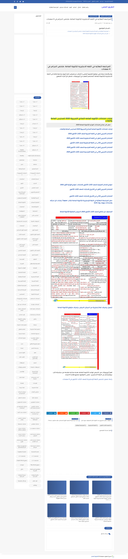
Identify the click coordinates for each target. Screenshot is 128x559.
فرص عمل (22, 357)
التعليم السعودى (21, 198)
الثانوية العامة (22, 202)
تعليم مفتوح (22, 329)
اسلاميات (21, 179)
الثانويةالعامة (35, 207)
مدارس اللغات (35, 392)
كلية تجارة (21, 377)
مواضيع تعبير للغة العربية (35, 470)
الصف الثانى (35, 244)
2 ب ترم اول (22, 115)
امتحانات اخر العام (35, 298)
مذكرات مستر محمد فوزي (22, 441)
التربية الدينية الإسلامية (22, 193)
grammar (21, 160)
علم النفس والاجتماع (35, 358)
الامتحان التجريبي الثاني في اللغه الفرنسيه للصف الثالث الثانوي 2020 (89, 152)
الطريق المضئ (107, 7)
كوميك (22, 383)
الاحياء (35, 183)
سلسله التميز (35, 348)
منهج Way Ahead (35, 465)
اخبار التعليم (35, 169)
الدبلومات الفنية (35, 221)
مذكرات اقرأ (35, 398)
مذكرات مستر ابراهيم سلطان (22, 429)
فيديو (35, 363)
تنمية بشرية (22, 333)
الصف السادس (22, 255)
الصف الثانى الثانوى (35, 250)
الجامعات (21, 207)
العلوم (35, 259)
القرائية (35, 268)
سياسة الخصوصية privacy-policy (74, 1)
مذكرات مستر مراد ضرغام (35, 447)
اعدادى (75, 7)
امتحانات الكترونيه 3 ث (22, 299)
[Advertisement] (79, 50)
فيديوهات (21, 363)
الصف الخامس (22, 250)
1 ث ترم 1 (35, 106)
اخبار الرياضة (22, 169)
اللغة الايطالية (22, 277)
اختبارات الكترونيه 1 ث (22, 174)
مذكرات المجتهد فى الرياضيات (22, 407)
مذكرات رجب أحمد (21, 412)
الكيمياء (35, 272)
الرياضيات (35, 225)
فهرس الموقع (95, 1)
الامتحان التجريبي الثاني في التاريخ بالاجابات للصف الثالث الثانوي (90, 196)
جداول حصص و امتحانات (35, 339)
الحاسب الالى (35, 215)
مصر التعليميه (35, 452)
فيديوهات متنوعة (35, 367)
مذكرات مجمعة (22, 424)
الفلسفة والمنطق (35, 263)
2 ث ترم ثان (35, 123)
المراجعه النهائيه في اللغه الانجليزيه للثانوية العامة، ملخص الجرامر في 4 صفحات (88, 31)
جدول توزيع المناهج (35, 344)
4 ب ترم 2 (35, 141)
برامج (35, 319)
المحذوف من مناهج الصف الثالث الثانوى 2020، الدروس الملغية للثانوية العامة (86, 212)
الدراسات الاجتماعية (22, 221)
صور (35, 352)
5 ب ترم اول (35, 145)
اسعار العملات (35, 179)
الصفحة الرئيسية (109, 1)
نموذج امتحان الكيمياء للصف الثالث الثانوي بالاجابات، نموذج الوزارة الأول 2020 (86, 185)
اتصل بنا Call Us (87, 1)
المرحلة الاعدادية (22, 290)
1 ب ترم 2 (22, 102)
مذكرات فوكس (35, 424)
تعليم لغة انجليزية (35, 329)
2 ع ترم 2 (35, 128)
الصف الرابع (35, 255)
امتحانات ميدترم (64, 7)
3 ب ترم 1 (22, 128)
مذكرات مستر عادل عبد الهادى (35, 441)
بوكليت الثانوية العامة (22, 320)
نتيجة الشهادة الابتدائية (22, 476)
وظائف (35, 485)
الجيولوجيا (22, 211)
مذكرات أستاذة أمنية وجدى (22, 393)
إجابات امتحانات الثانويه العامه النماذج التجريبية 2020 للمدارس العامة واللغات (86, 129)
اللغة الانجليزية (93, 16)
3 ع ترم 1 (35, 137)
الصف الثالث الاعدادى (35, 239)
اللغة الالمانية (22, 272)
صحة (22, 348)
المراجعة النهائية (53, 7)
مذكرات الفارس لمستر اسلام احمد (35, 407)
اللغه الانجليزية (35, 285)
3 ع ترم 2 (22, 132)
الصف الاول (35, 230)
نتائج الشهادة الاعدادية (35, 476)
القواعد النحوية (22, 268)
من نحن (101, 1)
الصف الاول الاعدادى (22, 230)
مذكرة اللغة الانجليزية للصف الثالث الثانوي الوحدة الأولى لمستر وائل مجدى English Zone (56, 496)
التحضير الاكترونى (35, 192)
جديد (22, 344)
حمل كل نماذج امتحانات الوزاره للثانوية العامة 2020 (96, 33)
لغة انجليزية (35, 387)
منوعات (22, 465)
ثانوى (70, 7)
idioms (35, 164)
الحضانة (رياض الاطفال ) (22, 216)
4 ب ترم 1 (22, 137)
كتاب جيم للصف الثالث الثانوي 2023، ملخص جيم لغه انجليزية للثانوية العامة (103, 519)
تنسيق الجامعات (35, 333)
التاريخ (22, 188)
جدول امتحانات (22, 338)
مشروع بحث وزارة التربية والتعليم (21, 447)
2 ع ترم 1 (22, 123)
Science (35, 160)
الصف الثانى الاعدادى (22, 245)
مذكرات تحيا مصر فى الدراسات (35, 413)
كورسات (35, 383)
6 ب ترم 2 (22, 145)
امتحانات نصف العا (35, 309)
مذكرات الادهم (22, 398)
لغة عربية (22, 387)
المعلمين (21, 294)
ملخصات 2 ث (22, 456)
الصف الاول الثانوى (35, 234)
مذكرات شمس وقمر (22, 419)
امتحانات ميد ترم (22, 304)
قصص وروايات (22, 367)
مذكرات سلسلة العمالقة (35, 419)
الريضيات (22, 225)
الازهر (22, 183)
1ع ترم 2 (22, 110)
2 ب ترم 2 (35, 115)
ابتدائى (79, 7)
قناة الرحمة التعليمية (35, 372)
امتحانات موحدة (35, 304)
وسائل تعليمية (22, 481)
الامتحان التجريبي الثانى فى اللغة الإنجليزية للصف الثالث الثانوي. (91, 143)
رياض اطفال (85, 7)
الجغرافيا (35, 211)
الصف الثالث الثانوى (106, 16)
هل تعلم (35, 481)
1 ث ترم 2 (22, 106)
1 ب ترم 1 (35, 102)
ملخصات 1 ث (35, 456)
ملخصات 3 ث (35, 460)
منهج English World (22, 460)
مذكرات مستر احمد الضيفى (35, 435)
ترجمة (35, 325)
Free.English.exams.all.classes (34, 155)
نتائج (22, 469)
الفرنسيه (22, 259)
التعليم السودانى (35, 202)
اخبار (22, 164)
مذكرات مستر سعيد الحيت (21, 435)
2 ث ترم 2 (35, 119)
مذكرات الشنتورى (21, 402)
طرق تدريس (22, 352)
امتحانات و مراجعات (35, 314)
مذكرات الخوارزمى (35, 402)
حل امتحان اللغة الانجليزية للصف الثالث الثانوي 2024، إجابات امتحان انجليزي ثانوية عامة (80, 519)
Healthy (22, 155)
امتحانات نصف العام (22, 309)
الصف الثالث (22, 234)
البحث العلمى (35, 188)
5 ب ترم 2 (22, 141)
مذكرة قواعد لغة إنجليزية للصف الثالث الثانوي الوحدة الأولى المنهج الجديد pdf (80, 496)
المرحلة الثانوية (35, 294)
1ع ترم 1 (35, 110)
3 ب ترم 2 (35, 132)
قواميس (22, 371)
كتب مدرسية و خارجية (35, 378)
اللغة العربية (35, 281)
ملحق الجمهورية (22, 452)
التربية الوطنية (35, 198)
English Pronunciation (22, 150)
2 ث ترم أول (22, 119)
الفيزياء (22, 263)
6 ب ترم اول (35, 150)
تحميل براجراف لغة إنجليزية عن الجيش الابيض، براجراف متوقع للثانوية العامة (84, 308)
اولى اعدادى (22, 314)
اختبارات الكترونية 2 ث (35, 174)
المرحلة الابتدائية (35, 290)
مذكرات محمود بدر (35, 428)
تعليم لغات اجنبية (22, 325)
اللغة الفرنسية (22, 281)
